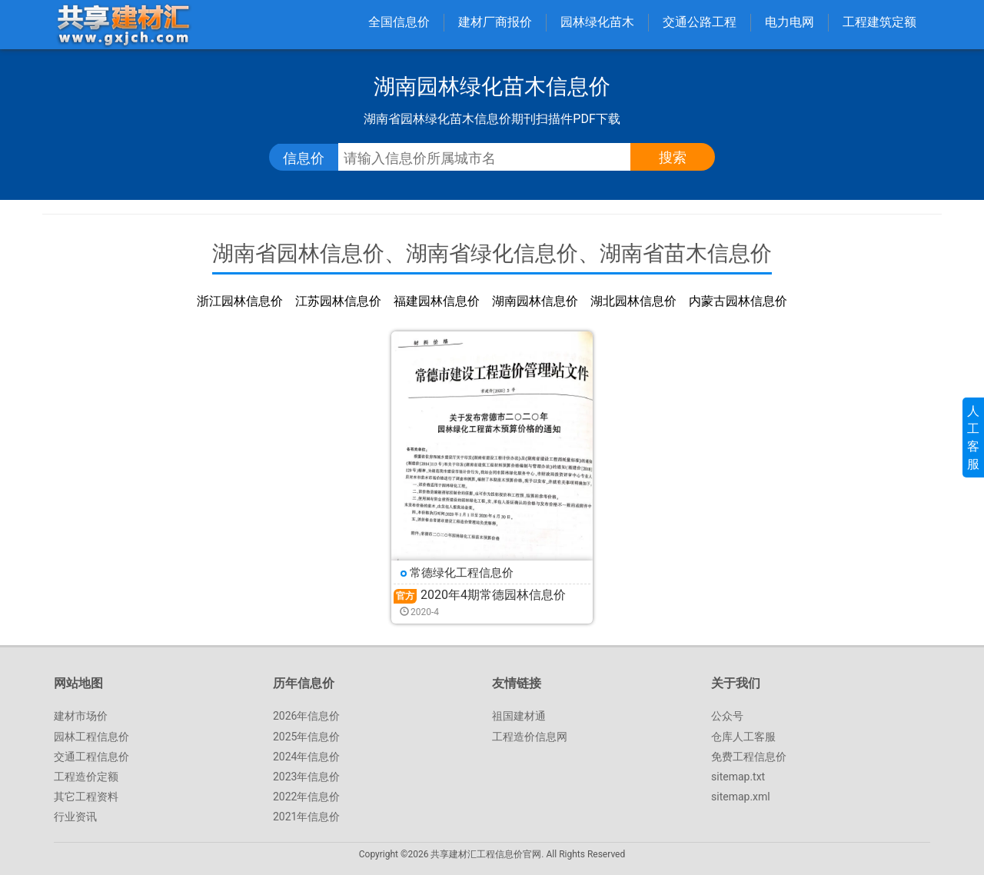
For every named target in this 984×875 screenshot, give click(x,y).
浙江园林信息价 (240, 301)
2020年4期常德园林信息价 (493, 594)
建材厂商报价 (495, 22)
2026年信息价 (306, 716)
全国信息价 (399, 22)
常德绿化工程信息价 (462, 573)
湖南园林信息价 (535, 301)
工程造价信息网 (529, 736)
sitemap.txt (738, 776)
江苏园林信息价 (338, 301)
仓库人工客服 (743, 736)
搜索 (672, 157)
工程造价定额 (86, 776)
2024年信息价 (306, 756)
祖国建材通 (519, 716)
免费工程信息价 (748, 756)
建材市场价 (81, 716)
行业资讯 (75, 816)
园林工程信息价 (91, 736)
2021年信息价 (306, 816)
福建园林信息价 (437, 301)
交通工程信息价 (91, 756)
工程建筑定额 (879, 22)
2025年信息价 (306, 736)
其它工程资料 (86, 796)
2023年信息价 (306, 776)
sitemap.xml (740, 796)
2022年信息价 (306, 796)
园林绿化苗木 (597, 22)
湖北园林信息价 (633, 301)
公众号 (727, 716)
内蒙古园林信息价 (738, 301)
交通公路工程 (699, 22)
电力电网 (789, 22)
